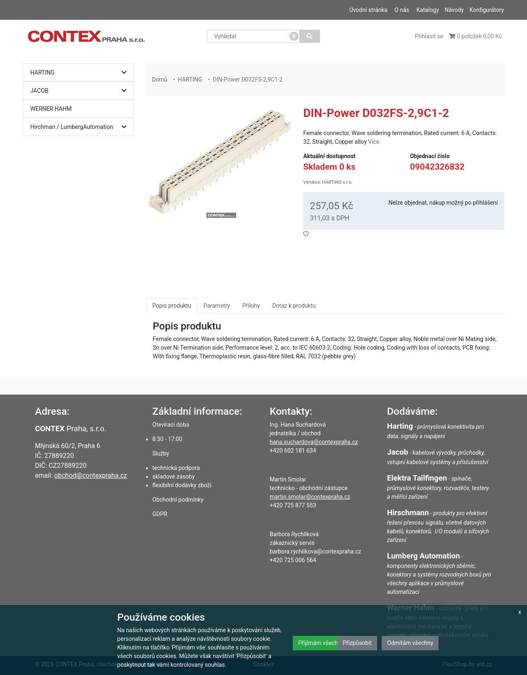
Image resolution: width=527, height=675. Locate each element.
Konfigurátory (486, 10)
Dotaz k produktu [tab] (294, 305)
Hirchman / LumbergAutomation (80, 127)
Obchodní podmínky (177, 499)
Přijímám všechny (320, 643)
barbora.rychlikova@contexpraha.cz (315, 551)
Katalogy (427, 10)
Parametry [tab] (216, 305)
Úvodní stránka (368, 10)
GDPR (159, 514)
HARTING (80, 72)
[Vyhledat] (310, 36)
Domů (159, 79)
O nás (401, 10)
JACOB (80, 90)
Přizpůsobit (357, 643)
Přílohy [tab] (251, 305)
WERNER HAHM (51, 108)
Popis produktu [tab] (171, 305)
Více (373, 141)
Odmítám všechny (410, 643)
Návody (454, 10)
